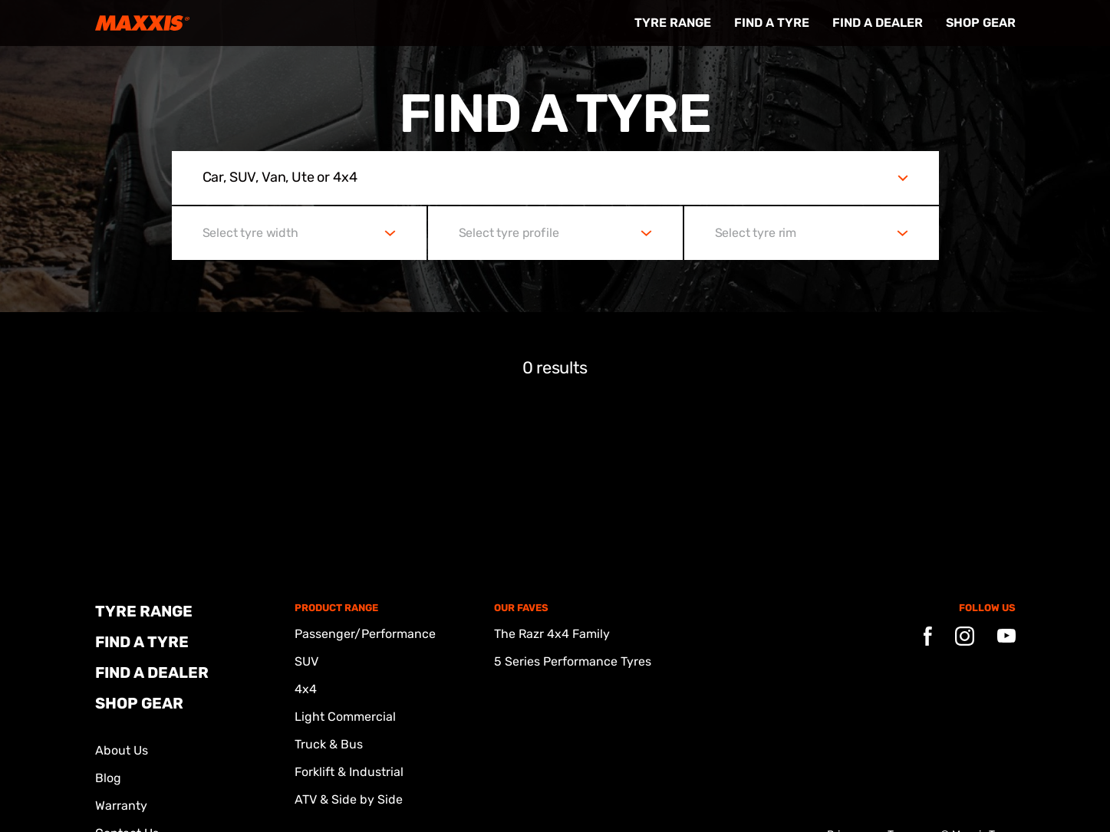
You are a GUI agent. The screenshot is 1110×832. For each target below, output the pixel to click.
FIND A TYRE (771, 22)
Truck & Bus (329, 744)
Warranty (121, 805)
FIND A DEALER (877, 22)
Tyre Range (672, 22)
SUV (306, 661)
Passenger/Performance (365, 633)
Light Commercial (345, 716)
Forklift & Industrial (349, 772)
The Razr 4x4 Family (552, 633)
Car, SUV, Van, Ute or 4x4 (280, 177)
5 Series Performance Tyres (572, 661)
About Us (121, 750)
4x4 (306, 689)
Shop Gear (981, 22)
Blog (108, 778)
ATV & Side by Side (349, 799)
